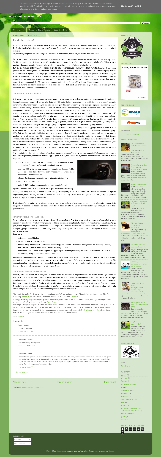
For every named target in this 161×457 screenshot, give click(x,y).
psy (122, 387)
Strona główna (18, 30)
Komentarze (19, 444)
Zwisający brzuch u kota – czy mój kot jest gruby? (139, 305)
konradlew (84, 451)
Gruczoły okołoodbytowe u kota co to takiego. (139, 264)
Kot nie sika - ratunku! (139, 184)
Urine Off (75, 307)
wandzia (124, 405)
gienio (123, 417)
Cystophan (51, 302)
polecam (124, 393)
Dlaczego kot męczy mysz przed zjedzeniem (138, 225)
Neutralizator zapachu (90, 310)
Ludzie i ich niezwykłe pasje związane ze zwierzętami (131, 409)
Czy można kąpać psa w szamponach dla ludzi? (139, 204)
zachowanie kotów (128, 384)
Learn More (127, 6)
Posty (17, 439)
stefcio (123, 420)
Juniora (21, 325)
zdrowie (124, 378)
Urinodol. (75, 297)
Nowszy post (19, 382)
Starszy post (109, 382)
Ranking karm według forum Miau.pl (139, 166)
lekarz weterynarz (127, 399)
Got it (138, 6)
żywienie (124, 381)
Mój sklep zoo (126, 366)
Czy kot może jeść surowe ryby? (137, 323)
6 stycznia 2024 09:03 (27, 367)
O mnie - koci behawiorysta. (39, 30)
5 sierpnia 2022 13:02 (26, 332)
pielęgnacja (125, 396)
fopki (123, 402)
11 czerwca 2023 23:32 (27, 346)
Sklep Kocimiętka (60, 30)
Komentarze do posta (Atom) (33, 387)
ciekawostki (125, 390)
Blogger (111, 451)
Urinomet (25, 297)
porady (123, 375)
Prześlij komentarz (23, 372)
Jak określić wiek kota (138, 244)
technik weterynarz (128, 413)
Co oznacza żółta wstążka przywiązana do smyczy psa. (139, 146)
